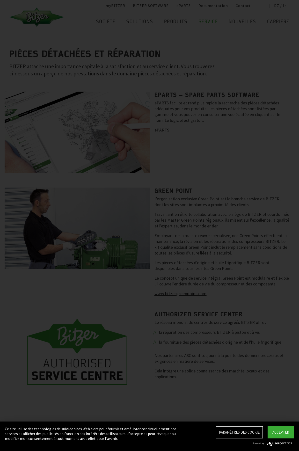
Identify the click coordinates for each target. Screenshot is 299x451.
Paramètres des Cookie (239, 432)
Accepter (280, 432)
